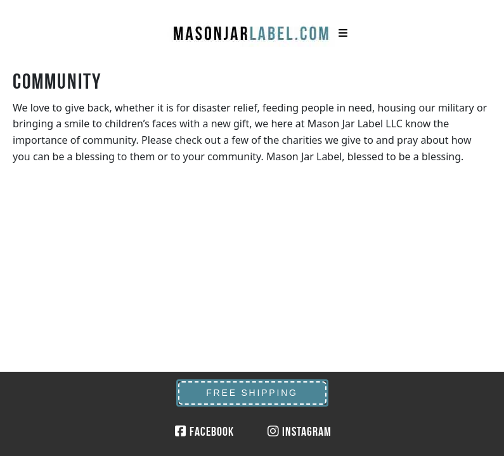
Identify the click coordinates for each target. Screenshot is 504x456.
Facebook (204, 431)
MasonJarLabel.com (252, 28)
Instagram (300, 431)
